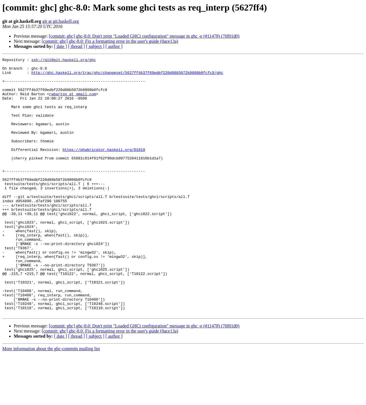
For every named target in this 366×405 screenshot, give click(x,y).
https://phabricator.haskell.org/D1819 (104, 168)
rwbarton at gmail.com (72, 101)
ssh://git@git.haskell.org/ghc (63, 60)
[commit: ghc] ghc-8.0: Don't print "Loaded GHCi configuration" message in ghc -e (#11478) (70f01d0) (144, 36)
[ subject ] (95, 46)
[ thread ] (76, 46)
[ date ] (60, 46)
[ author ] (114, 46)
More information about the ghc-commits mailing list (51, 400)
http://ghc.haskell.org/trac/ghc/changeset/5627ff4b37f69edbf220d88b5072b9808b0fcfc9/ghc (127, 75)
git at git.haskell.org (60, 21)
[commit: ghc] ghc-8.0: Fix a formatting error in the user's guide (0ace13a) (110, 41)
